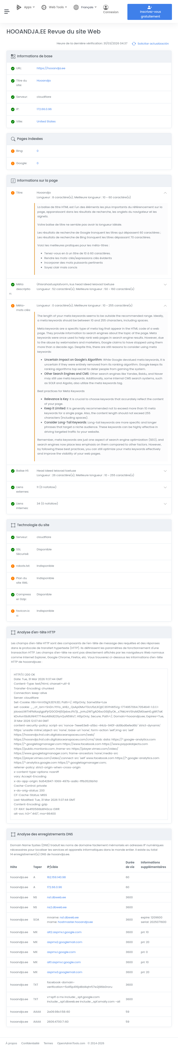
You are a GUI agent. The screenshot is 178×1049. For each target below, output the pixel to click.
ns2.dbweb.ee (57, 907)
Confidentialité (30, 1043)
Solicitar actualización (150, 44)
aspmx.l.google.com (61, 952)
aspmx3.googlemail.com (64, 972)
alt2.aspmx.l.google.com (64, 932)
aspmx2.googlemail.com (64, 942)
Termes (48, 1043)
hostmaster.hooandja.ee (75, 922)
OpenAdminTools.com (71, 1043)
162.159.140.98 (56, 877)
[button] (102, 195)
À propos (11, 1043)
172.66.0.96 (54, 887)
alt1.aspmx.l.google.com (64, 962)
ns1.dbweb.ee (56, 897)
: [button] (17, 193)
